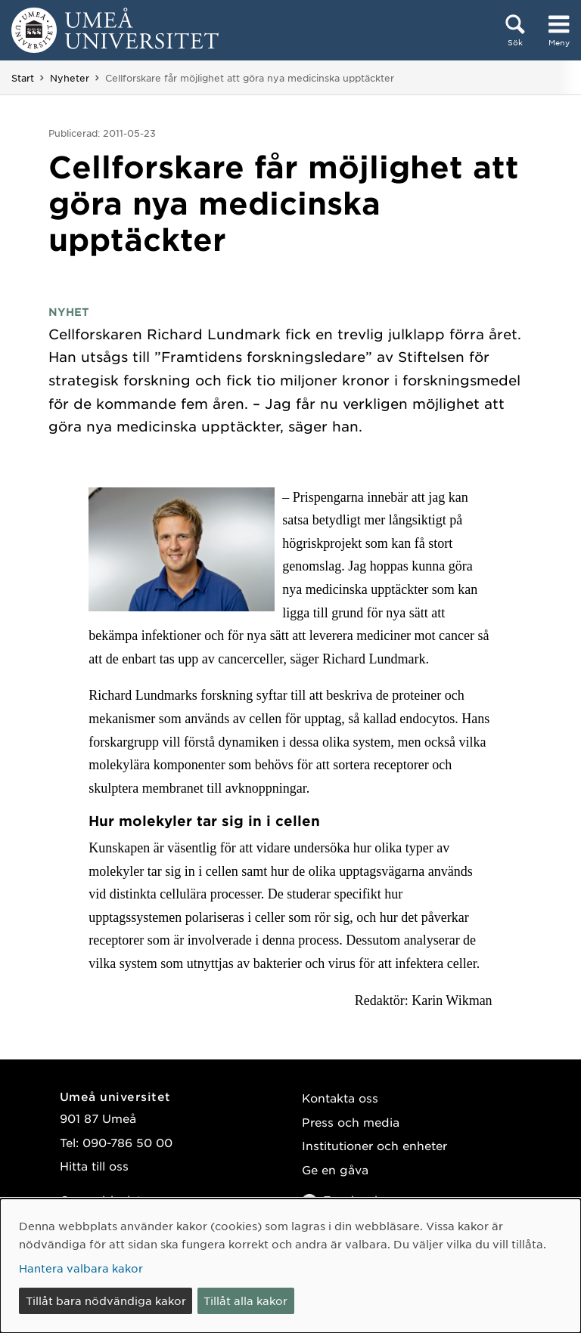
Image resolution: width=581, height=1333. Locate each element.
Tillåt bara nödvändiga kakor (106, 1300)
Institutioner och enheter (374, 1145)
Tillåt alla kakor (245, 1300)
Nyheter (69, 78)
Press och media (350, 1122)
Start (22, 78)
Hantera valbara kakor (81, 1268)
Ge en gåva (335, 1169)
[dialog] (290, 1265)
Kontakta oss (340, 1097)
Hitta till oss (94, 1165)
